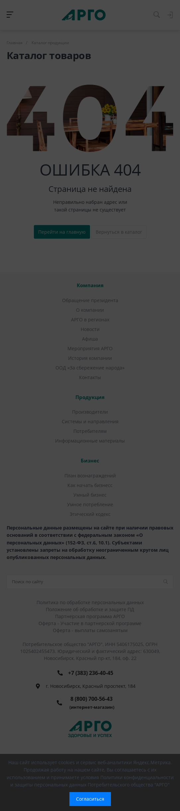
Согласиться (90, 799)
